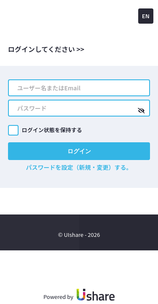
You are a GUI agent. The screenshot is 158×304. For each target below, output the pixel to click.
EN (146, 15)
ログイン (79, 151)
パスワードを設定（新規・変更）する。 (79, 167)
